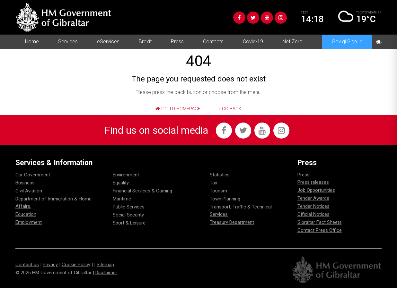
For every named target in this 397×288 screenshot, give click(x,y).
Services (68, 41)
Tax (213, 183)
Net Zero (292, 41)
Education (25, 214)
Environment (126, 175)
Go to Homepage (177, 109)
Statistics (220, 175)
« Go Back (230, 109)
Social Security (128, 215)
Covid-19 (253, 41)
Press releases (313, 182)
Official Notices (313, 214)
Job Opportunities (316, 190)
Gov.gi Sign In (347, 41)
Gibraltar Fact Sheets (319, 222)
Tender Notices (313, 206)
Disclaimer (106, 272)
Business (25, 183)
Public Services (129, 207)
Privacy (50, 264)
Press (177, 41)
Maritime (122, 199)
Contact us (27, 264)
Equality (121, 183)
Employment (28, 222)
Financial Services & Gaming (142, 191)
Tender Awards (313, 198)
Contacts (213, 41)
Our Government (32, 175)
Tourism (218, 191)
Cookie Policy (76, 264)
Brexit (145, 41)
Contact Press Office (319, 230)
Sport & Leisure (129, 223)
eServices (108, 41)
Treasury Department (232, 222)
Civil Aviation (28, 191)
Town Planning (225, 199)
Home (32, 41)
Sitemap (105, 264)
